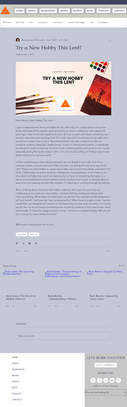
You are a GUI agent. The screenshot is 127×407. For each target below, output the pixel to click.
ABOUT (15, 363)
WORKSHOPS (18, 369)
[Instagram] (93, 380)
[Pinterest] (118, 380)
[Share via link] (36, 243)
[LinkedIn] (105, 380)
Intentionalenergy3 (76, 22)
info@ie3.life (105, 372)
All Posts (7, 22)
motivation (43, 22)
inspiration (58, 22)
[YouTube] (112, 380)
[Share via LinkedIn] (29, 243)
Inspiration (21, 234)
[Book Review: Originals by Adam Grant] (105, 280)
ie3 (91, 22)
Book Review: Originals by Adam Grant (104, 297)
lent (31, 22)
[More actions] (109, 40)
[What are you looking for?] (101, 392)
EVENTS (15, 381)
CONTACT (17, 399)
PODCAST (17, 393)
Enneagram (103, 22)
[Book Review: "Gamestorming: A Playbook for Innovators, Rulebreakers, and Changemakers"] (63, 280)
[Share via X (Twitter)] (23, 243)
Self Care (20, 22)
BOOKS (15, 375)
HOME (15, 357)
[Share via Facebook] (17, 243)
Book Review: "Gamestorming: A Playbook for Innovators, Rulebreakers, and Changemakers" (63, 297)
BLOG (14, 387)
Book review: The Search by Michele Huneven (21, 297)
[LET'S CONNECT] (105, 365)
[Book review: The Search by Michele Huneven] (21, 280)
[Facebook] (99, 380)
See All (121, 265)
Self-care (33, 234)
